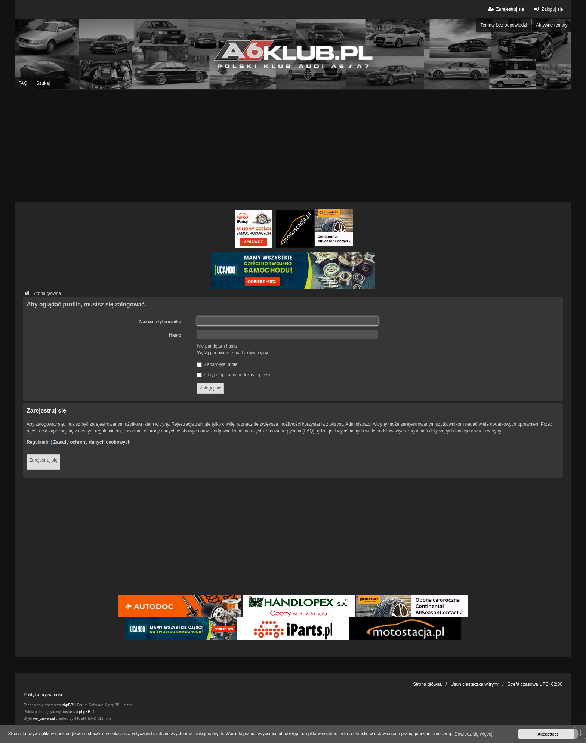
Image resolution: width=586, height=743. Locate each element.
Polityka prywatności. (44, 694)
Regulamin (38, 442)
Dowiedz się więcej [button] (473, 734)
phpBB (67, 705)
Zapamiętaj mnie (217, 364)
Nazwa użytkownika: (161, 321)
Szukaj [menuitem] (43, 83)
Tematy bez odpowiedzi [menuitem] (503, 25)
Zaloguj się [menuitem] (547, 9)
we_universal (44, 718)
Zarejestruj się (43, 460)
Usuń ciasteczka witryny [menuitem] (475, 684)
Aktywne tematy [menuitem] (552, 25)
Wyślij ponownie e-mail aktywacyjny (232, 352)
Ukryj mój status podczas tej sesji (233, 374)
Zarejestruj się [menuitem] (505, 9)
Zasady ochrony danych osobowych (92, 442)
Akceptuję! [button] (547, 734)
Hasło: (176, 335)
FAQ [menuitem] (22, 83)
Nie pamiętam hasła (217, 346)
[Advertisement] (293, 146)
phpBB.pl (87, 712)
